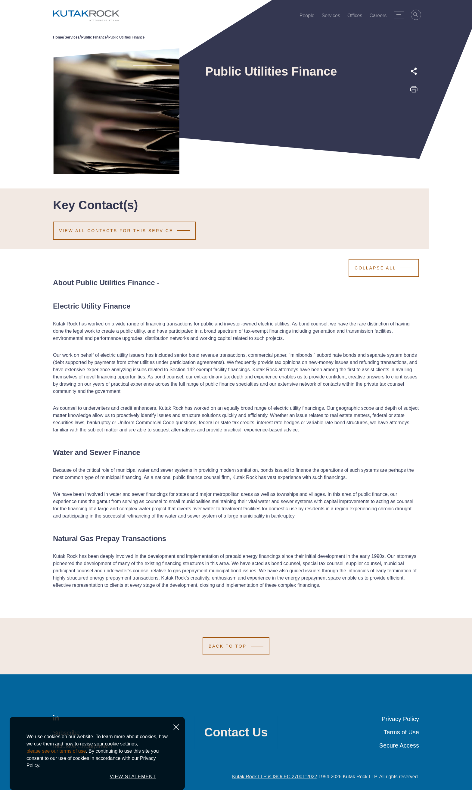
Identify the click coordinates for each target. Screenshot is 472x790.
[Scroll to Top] (236, 646)
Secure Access (399, 745)
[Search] (418, 16)
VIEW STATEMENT (133, 776)
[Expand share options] (414, 71)
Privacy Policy (400, 719)
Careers (380, 17)
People (308, 17)
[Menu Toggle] (400, 14)
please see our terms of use (56, 751)
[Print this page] (414, 91)
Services (333, 17)
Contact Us (235, 732)
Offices (356, 17)
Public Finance (94, 37)
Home (58, 37)
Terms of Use (401, 732)
